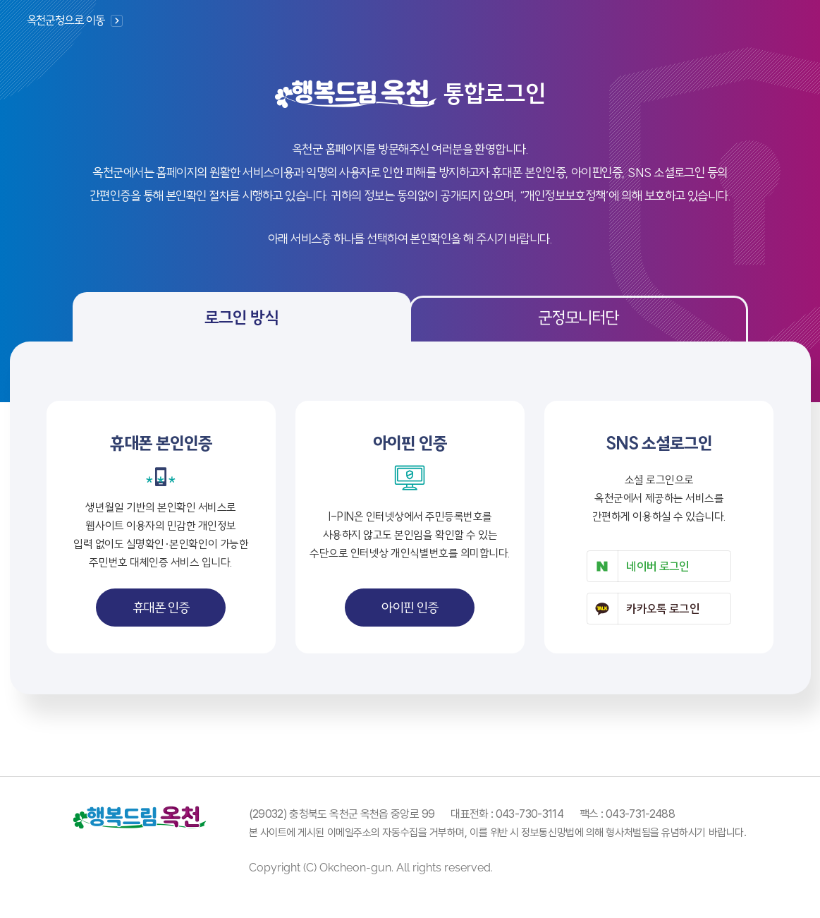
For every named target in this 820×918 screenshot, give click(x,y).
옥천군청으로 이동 (66, 20)
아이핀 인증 (410, 607)
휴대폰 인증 (161, 607)
